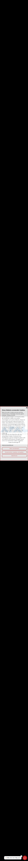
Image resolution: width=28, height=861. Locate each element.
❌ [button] (27, 407)
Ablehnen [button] (14, 455)
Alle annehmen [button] (14, 448)
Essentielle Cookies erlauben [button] (14, 452)
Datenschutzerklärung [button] (7, 445)
